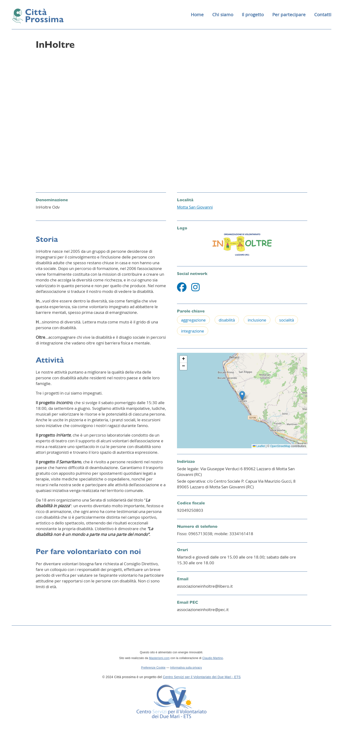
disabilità (227, 320)
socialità (286, 320)
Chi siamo (222, 15)
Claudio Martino (212, 658)
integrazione (192, 331)
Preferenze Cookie (153, 668)
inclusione (257, 320)
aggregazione (193, 320)
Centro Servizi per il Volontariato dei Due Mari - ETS (202, 678)
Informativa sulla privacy (186, 668)
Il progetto (253, 15)
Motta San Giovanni (195, 207)
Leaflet (259, 446)
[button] (242, 396)
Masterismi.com (159, 658)
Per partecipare (289, 15)
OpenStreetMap (280, 446)
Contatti (322, 15)
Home (197, 15)
